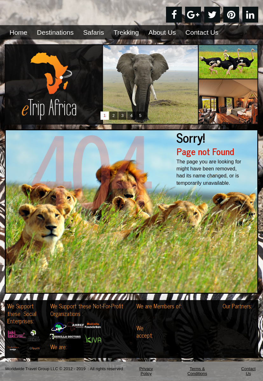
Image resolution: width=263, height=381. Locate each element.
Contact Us (201, 32)
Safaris (93, 32)
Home (18, 32)
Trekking (126, 32)
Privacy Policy (146, 371)
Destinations (55, 32)
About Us (162, 32)
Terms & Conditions (197, 371)
